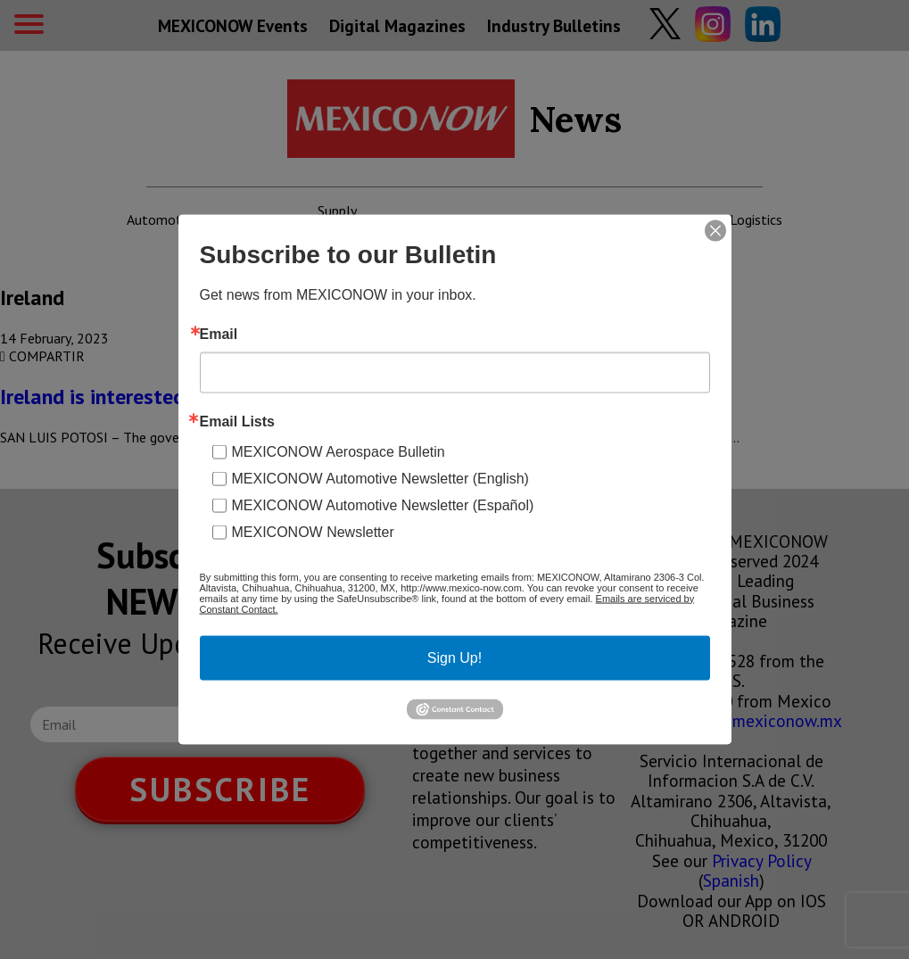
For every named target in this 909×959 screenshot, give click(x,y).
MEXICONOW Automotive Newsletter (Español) (383, 504)
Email (219, 334)
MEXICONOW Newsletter (313, 531)
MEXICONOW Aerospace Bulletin (338, 451)
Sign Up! (454, 657)
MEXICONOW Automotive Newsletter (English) (380, 477)
